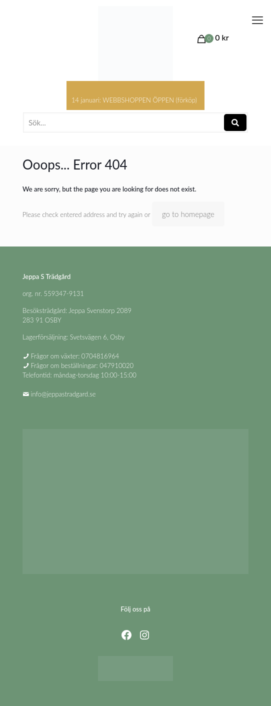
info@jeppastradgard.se (63, 394)
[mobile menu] (257, 20)
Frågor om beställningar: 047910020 (82, 366)
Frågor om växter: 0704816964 (75, 356)
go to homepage (188, 214)
